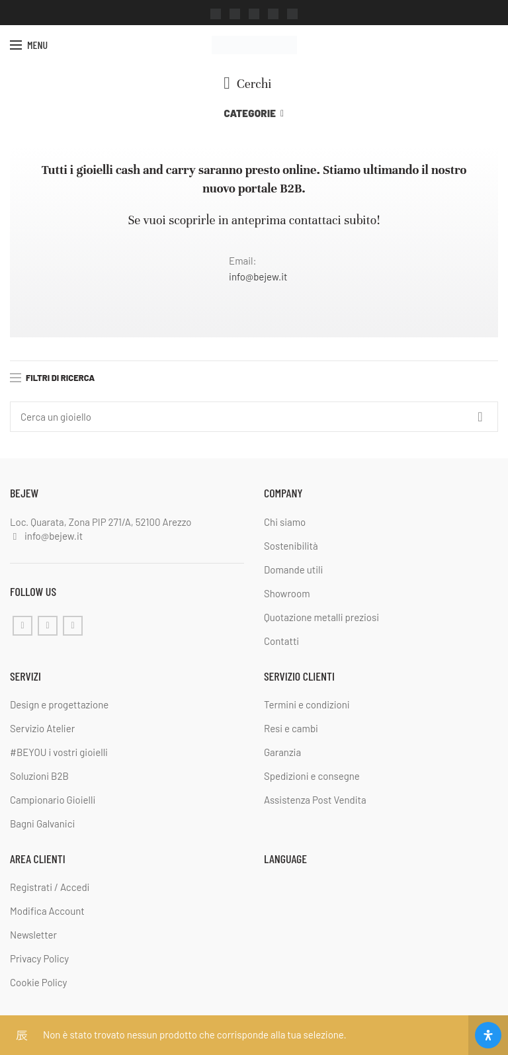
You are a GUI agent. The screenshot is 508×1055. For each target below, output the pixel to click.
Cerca (480, 416)
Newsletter (33, 935)
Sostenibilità (291, 545)
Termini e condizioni (307, 704)
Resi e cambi (291, 728)
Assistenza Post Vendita (315, 800)
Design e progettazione (59, 704)
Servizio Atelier (42, 728)
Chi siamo (285, 521)
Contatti (281, 640)
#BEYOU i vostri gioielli (59, 752)
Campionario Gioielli (52, 800)
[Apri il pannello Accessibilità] (488, 1035)
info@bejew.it (258, 276)
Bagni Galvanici (42, 823)
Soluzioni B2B (39, 776)
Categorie (250, 113)
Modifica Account (47, 911)
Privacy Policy (39, 958)
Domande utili (293, 569)
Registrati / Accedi (49, 887)
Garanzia (282, 752)
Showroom (287, 593)
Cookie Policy (38, 982)
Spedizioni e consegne (312, 776)
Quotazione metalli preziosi (321, 616)
